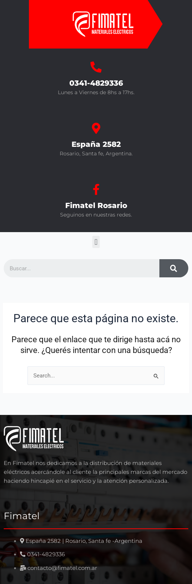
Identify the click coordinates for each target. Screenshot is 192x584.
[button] (95, 242)
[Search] (173, 268)
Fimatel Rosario (96, 205)
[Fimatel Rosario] (96, 189)
